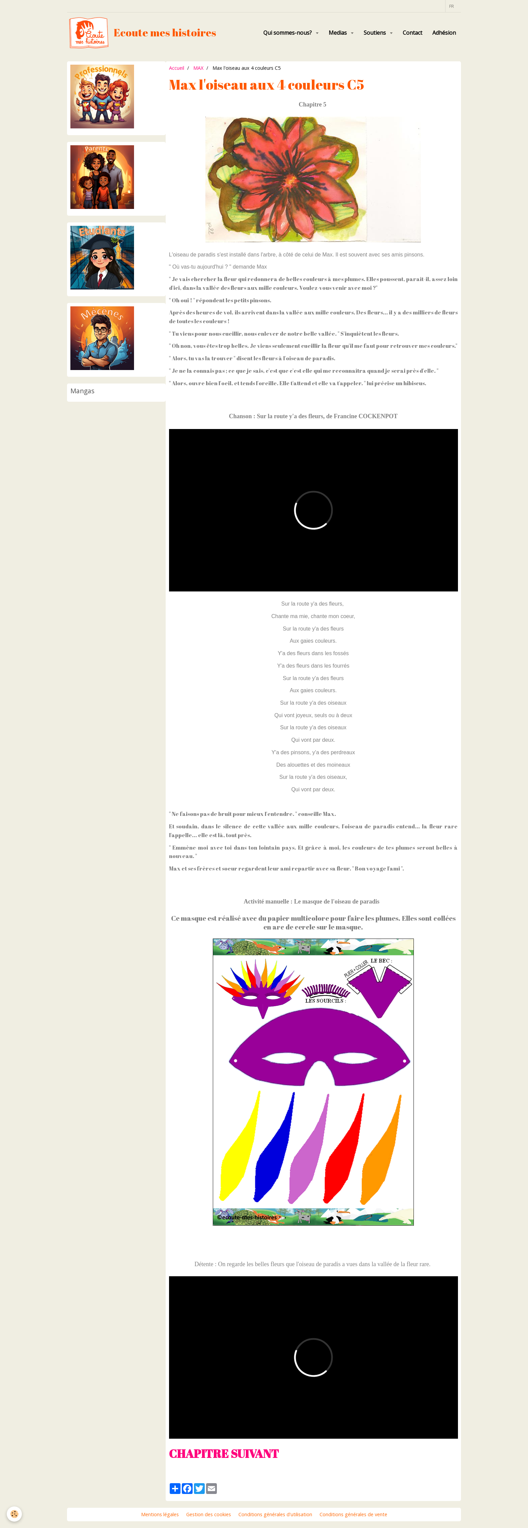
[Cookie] (14, 1514)
